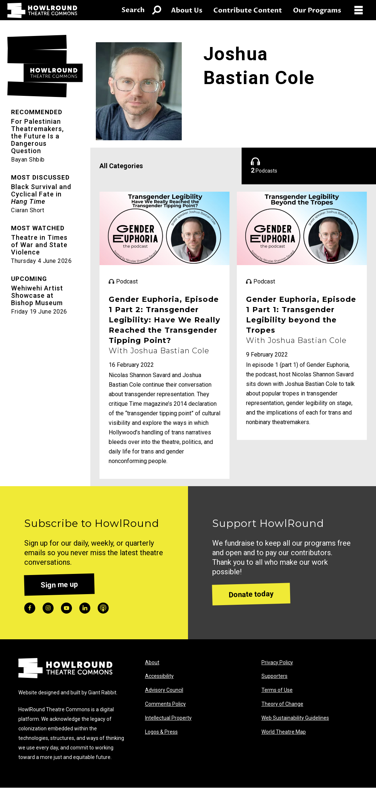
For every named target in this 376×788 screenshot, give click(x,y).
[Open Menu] (361, 10)
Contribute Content (247, 10)
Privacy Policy (277, 662)
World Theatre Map (283, 732)
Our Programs (317, 10)
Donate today (251, 594)
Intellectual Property (168, 718)
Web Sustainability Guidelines (295, 718)
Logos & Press (161, 732)
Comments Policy (165, 704)
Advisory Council (164, 690)
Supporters (274, 676)
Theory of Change (282, 704)
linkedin (84, 608)
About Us (186, 10)
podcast (103, 608)
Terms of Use (277, 690)
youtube (66, 608)
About (152, 662)
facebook (29, 608)
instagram (48, 608)
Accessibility (159, 676)
